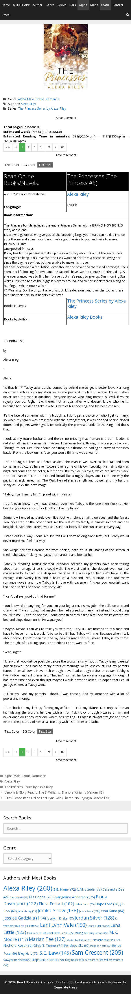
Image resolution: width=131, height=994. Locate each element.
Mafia (94, 5)
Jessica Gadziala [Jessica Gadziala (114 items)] (24, 918)
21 (49, 147)
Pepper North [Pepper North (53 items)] (100, 945)
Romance (52, 99)
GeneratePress (65, 987)
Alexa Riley (28, 104)
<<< (8, 147)
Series (61, 5)
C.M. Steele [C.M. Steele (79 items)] (89, 889)
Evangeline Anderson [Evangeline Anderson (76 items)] (74, 897)
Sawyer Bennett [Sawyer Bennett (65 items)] (17, 960)
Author (37, 5)
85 (62, 147)
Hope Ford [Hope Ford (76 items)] (107, 904)
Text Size (45, 165)
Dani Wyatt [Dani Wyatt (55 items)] (18, 897)
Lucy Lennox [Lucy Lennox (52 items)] (98, 933)
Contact (118, 5)
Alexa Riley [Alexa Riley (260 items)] (27, 888)
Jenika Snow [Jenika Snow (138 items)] (58, 910)
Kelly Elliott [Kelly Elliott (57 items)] (30, 925)
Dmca (5, 15)
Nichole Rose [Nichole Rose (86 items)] (18, 945)
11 (41, 147)
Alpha (83, 5)
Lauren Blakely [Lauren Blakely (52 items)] (98, 925)
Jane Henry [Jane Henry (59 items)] (27, 911)
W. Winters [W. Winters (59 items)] (94, 960)
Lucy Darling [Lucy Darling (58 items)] (78, 933)
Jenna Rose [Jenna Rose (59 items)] (88, 911)
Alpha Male (26, 99)
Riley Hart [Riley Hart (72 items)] (28, 953)
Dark (72, 5)
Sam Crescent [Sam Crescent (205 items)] (97, 952)
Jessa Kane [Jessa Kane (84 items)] (111, 910)
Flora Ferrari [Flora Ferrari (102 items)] (56, 903)
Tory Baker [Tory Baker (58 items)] (74, 960)
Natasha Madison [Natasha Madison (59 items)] (106, 940)
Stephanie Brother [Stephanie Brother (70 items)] (47, 960)
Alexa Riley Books (85, 317)
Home (6, 5)
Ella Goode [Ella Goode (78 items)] (41, 897)
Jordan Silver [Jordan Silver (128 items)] (94, 917)
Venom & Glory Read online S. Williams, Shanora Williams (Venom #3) (54, 792)
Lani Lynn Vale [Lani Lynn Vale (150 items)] (63, 924)
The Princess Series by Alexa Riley (42, 108)
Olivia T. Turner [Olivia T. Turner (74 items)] (48, 945)
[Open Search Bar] (127, 15)
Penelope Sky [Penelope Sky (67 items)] (76, 945)
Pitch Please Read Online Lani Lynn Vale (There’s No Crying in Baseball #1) (58, 798)
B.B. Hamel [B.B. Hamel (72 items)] (64, 889)
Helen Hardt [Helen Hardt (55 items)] (84, 904)
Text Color (11, 165)
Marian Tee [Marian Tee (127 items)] (47, 939)
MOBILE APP (21, 5)
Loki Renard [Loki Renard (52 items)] (36, 933)
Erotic (105, 5)
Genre (50, 5)
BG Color (28, 165)
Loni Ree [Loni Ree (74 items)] (57, 932)
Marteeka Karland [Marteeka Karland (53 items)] (79, 940)
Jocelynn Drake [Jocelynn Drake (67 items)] (60, 918)
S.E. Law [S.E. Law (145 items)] (55, 952)
